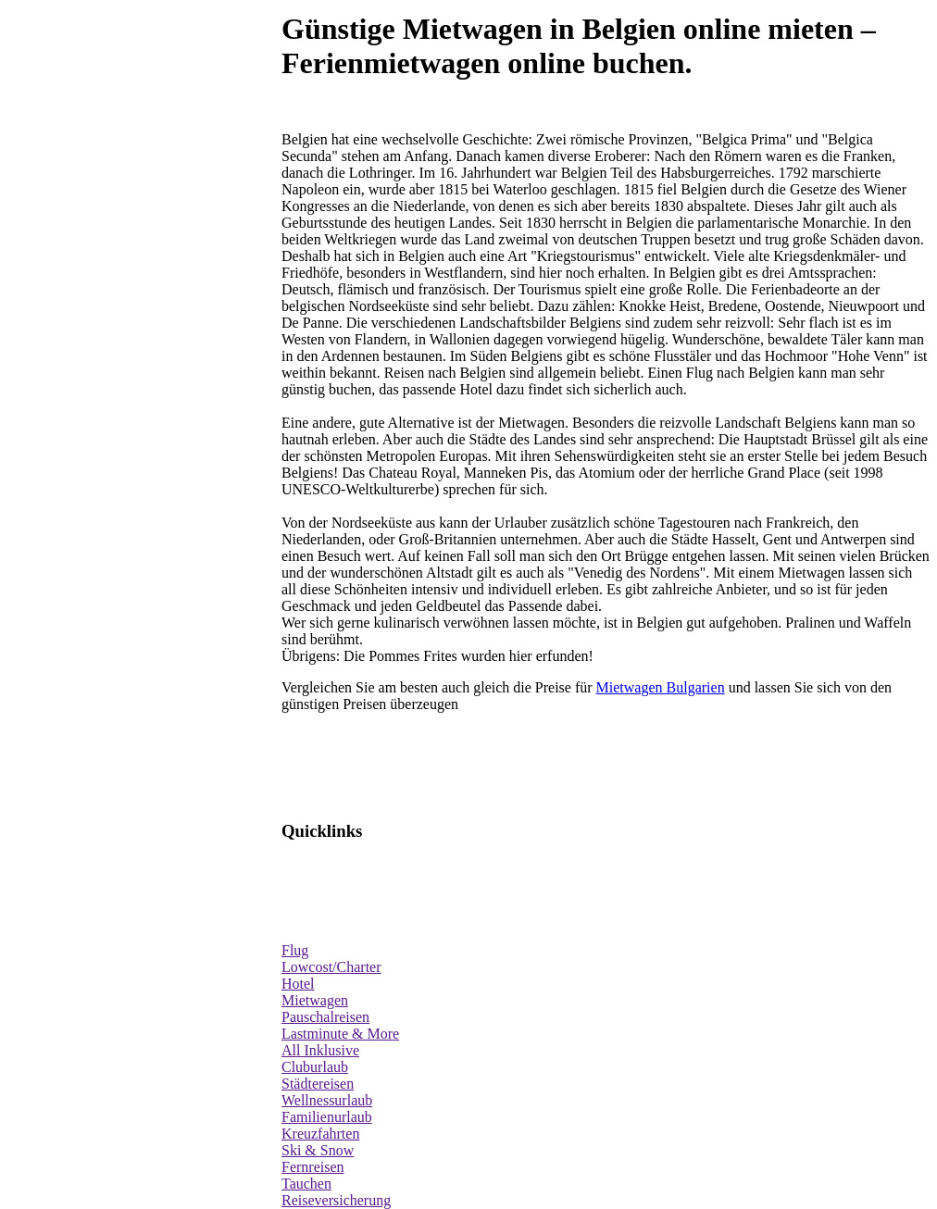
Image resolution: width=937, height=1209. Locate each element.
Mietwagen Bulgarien (660, 687)
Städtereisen (317, 1083)
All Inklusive (320, 1050)
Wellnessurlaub (326, 1100)
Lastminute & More (340, 1033)
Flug (294, 950)
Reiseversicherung (336, 1200)
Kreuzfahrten (320, 1133)
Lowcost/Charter (331, 967)
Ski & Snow (317, 1150)
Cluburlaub (314, 1067)
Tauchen (306, 1183)
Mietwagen (314, 1000)
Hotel (298, 983)
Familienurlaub (326, 1117)
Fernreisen (312, 1167)
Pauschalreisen (325, 1017)
